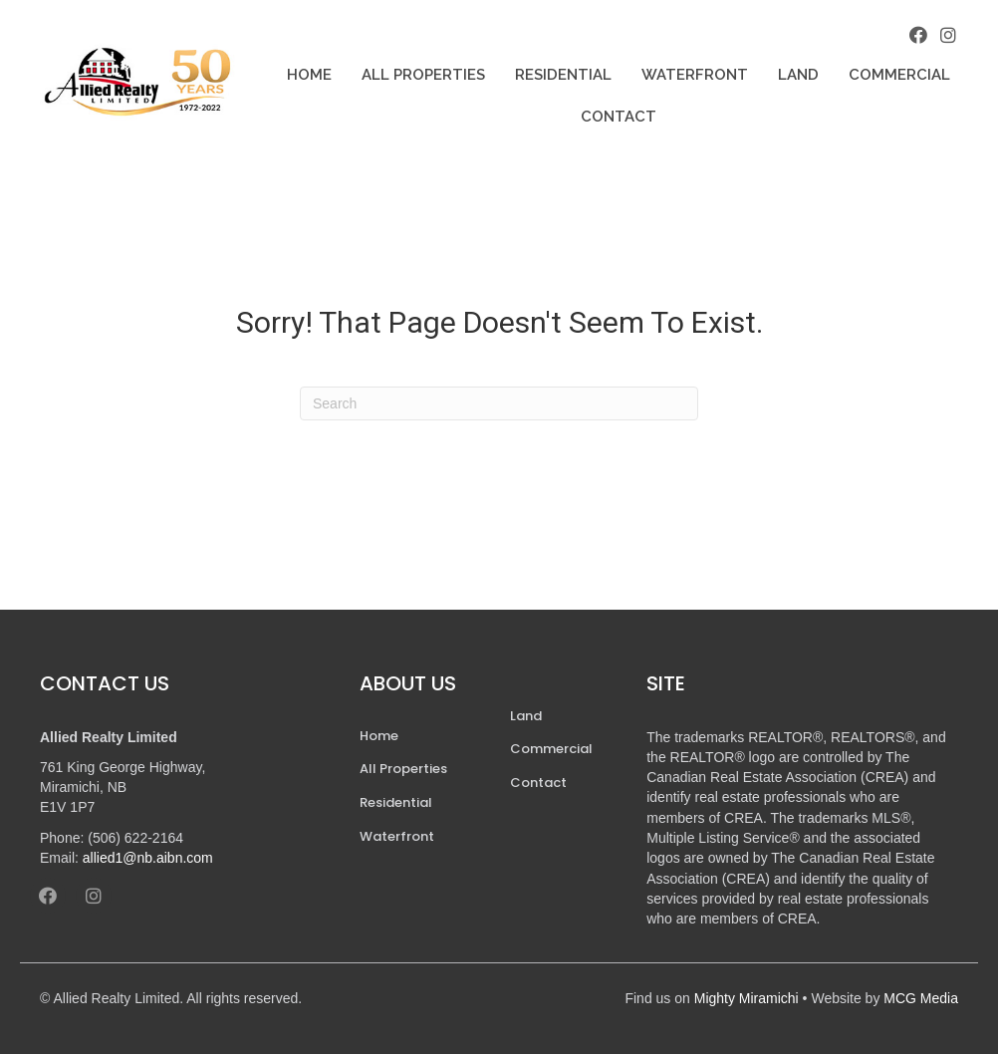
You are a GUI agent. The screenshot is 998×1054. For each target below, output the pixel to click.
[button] (918, 35)
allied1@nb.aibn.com (148, 858)
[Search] (499, 403)
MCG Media (920, 998)
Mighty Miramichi (746, 998)
